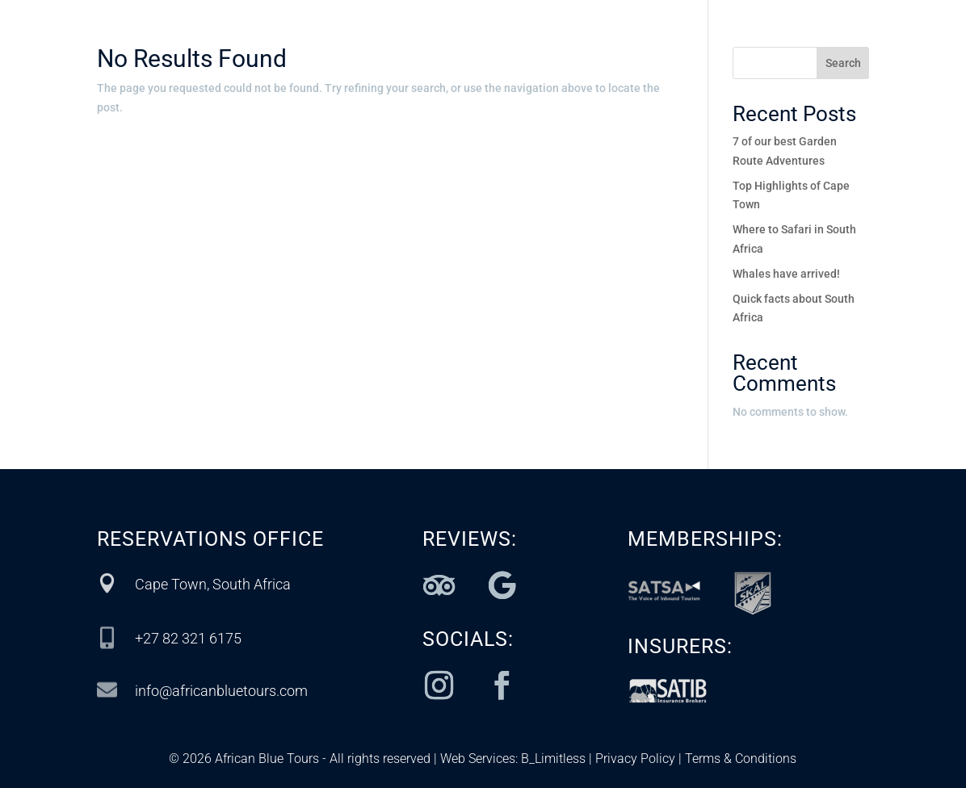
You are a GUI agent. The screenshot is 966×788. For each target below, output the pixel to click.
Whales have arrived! (786, 273)
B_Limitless (553, 758)
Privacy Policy (635, 758)
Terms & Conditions (739, 758)
